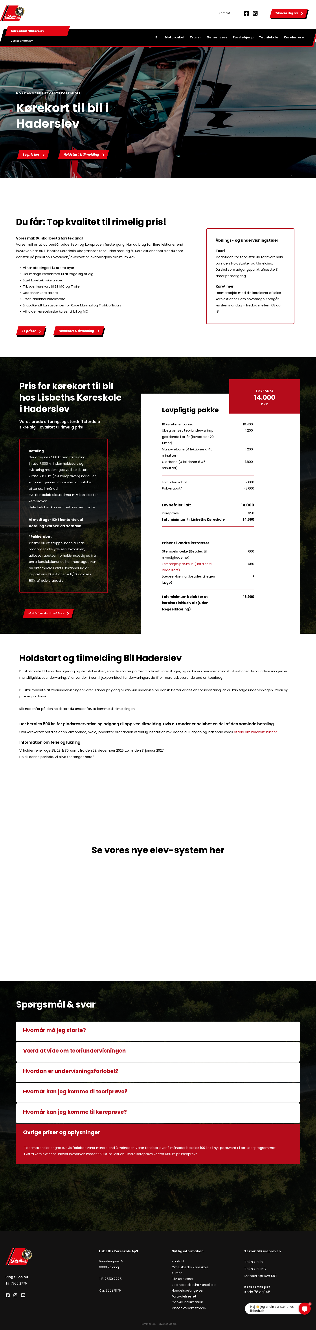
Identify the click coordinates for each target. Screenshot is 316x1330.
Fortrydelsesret (183, 1296)
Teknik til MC (253, 1267)
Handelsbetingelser (186, 1290)
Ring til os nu (17, 1277)
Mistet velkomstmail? (188, 1308)
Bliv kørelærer (182, 1279)
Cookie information (187, 1302)
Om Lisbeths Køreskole (189, 1267)
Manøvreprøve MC (258, 1273)
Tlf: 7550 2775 (16, 1283)
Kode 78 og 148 (256, 1287)
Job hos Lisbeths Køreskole (192, 1284)
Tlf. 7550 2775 (109, 1279)
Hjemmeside (148, 1321)
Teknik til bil (253, 1261)
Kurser (176, 1273)
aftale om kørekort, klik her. (255, 732)
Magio (172, 1321)
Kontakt (224, 13)
